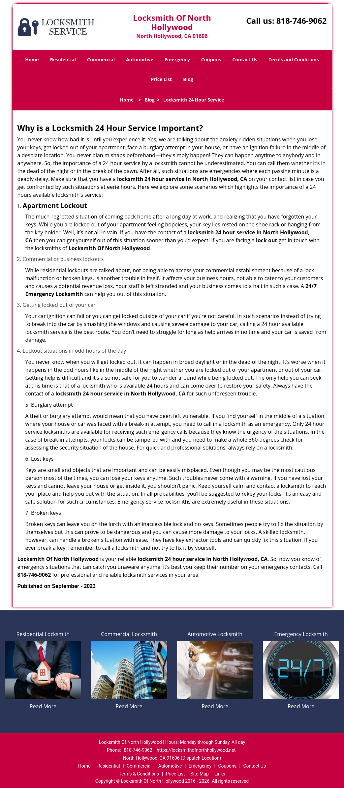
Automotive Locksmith (215, 634)
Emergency (177, 59)
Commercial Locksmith (129, 634)
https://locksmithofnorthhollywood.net (196, 750)
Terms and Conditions (293, 59)
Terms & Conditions (139, 773)
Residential (63, 59)
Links (219, 773)
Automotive (139, 59)
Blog (188, 79)
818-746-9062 (301, 20)
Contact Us (245, 59)
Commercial (101, 59)
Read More (43, 706)
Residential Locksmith (43, 634)
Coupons (211, 59)
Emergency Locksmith (301, 634)
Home (32, 59)
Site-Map (200, 773)
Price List (161, 79)
